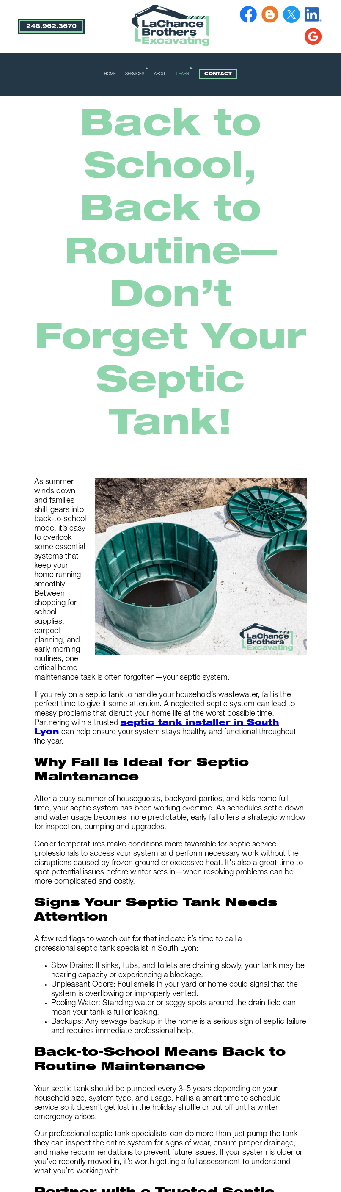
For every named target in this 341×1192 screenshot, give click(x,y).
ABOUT (160, 74)
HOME (110, 74)
